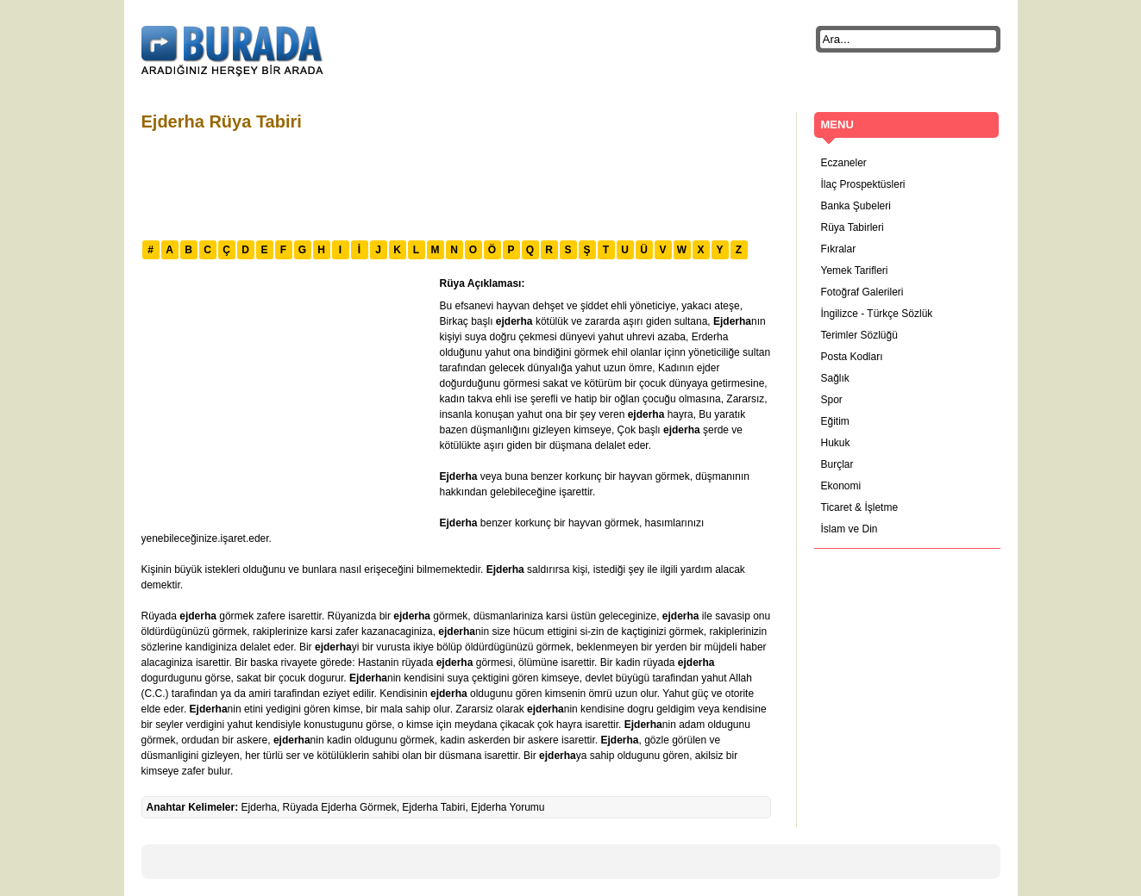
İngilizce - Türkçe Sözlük (877, 314)
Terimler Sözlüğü (859, 335)
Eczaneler (844, 163)
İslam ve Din (849, 529)
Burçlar (837, 464)
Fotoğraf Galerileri (862, 292)
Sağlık (835, 378)
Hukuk (835, 443)
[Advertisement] (455, 183)
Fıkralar (838, 249)
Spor (832, 400)
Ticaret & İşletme (860, 507)
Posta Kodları (852, 357)
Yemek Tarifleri (854, 270)
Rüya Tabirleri (852, 227)
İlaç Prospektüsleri (863, 184)
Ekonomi (841, 486)
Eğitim (835, 421)
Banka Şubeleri (856, 206)
